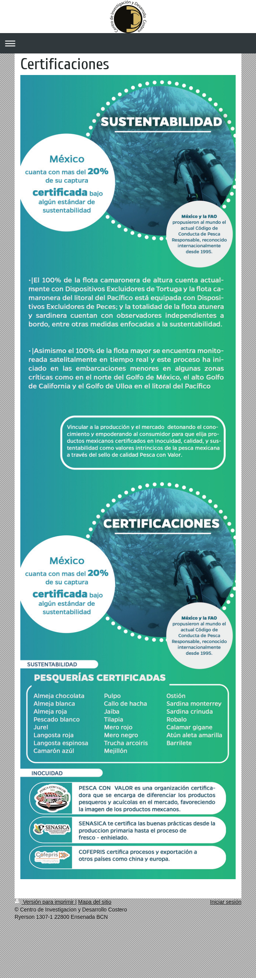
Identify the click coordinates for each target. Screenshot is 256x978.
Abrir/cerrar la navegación (128, 43)
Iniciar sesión (225, 902)
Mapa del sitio (94, 902)
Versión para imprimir (45, 902)
